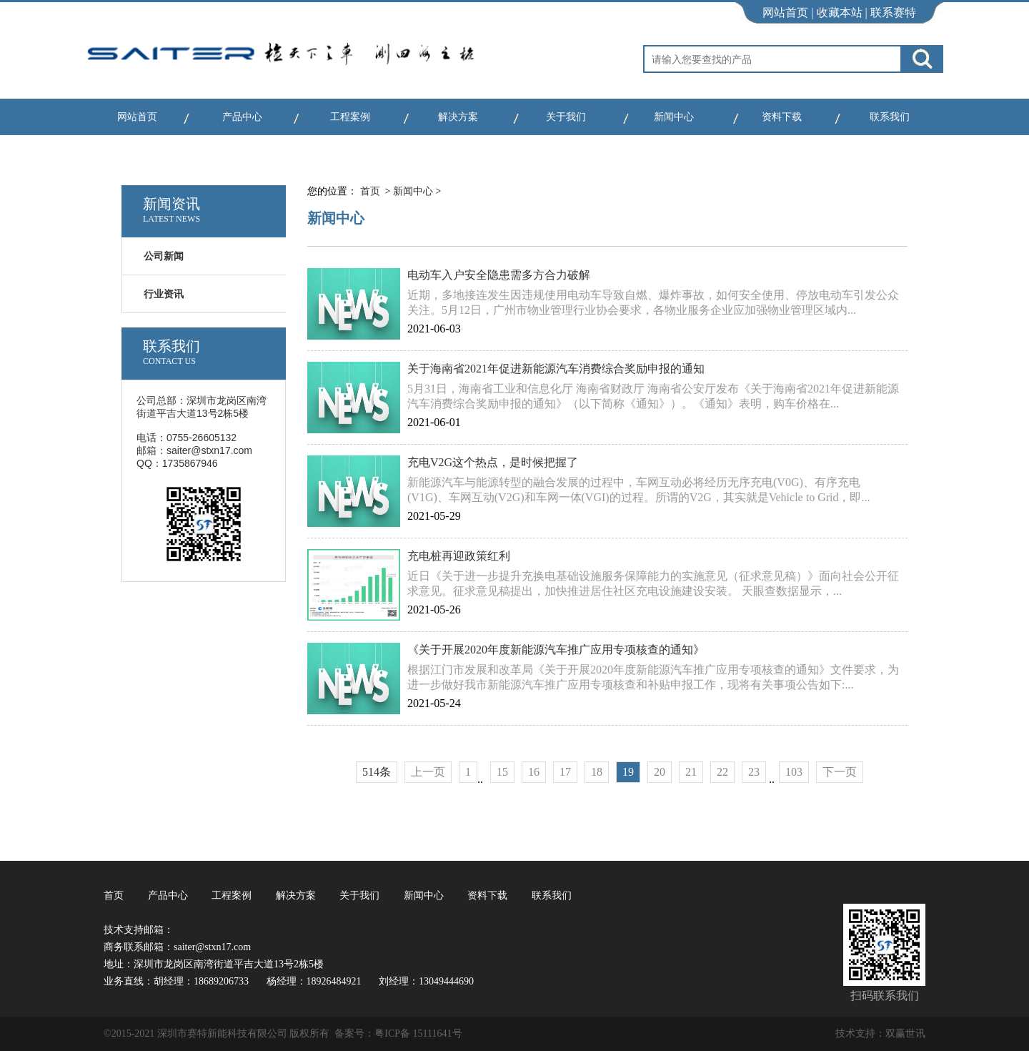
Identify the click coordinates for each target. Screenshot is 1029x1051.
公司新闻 (164, 256)
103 (793, 772)
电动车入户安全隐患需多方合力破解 (498, 275)
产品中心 (242, 117)
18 (596, 772)
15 (502, 772)
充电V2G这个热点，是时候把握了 (492, 462)
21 (691, 772)
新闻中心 (674, 117)
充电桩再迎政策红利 (458, 556)
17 (565, 772)
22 (722, 772)
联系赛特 (893, 12)
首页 (370, 191)
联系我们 (890, 117)
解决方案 (458, 117)
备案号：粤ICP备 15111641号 (398, 1033)
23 (754, 772)
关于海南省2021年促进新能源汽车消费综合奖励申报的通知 (556, 368)
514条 (376, 772)
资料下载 (782, 117)
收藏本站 (840, 12)
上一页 (428, 772)
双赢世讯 (905, 1033)
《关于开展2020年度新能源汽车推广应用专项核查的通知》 (556, 649)
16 (534, 772)
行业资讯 (164, 294)
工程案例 (350, 117)
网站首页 (785, 12)
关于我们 (566, 117)
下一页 (839, 772)
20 (659, 772)
